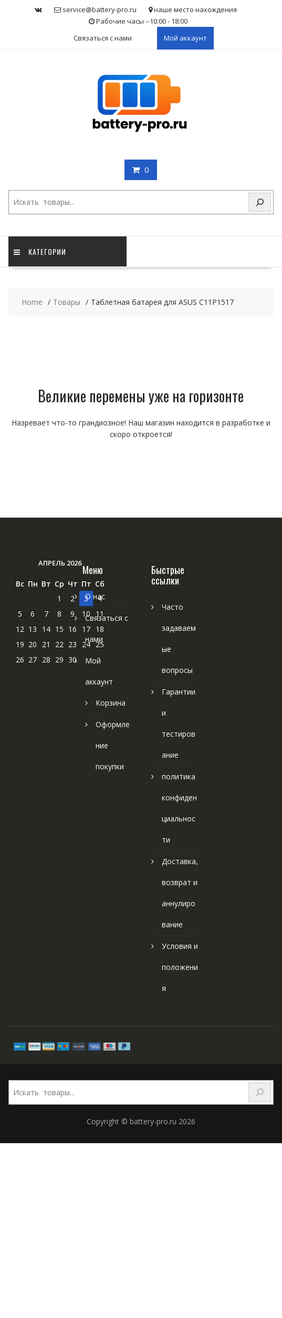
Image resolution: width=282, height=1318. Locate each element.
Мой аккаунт (185, 38)
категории (40, 251)
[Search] (259, 202)
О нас (95, 596)
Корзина (111, 703)
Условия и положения (180, 967)
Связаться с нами (103, 38)
